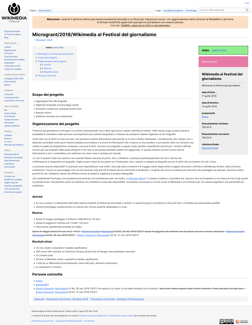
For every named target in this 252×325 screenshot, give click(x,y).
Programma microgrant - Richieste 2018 (67, 299)
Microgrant (41, 40)
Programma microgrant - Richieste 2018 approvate (117, 299)
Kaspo (205, 116)
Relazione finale (210, 148)
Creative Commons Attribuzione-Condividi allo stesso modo (105, 315)
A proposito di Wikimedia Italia (68, 321)
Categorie (39, 299)
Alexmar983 (42, 284)
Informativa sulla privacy (43, 321)
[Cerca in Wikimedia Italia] (224, 10)
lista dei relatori (137, 178)
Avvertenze (89, 321)
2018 (49, 40)
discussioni (107, 231)
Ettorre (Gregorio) (91, 231)
